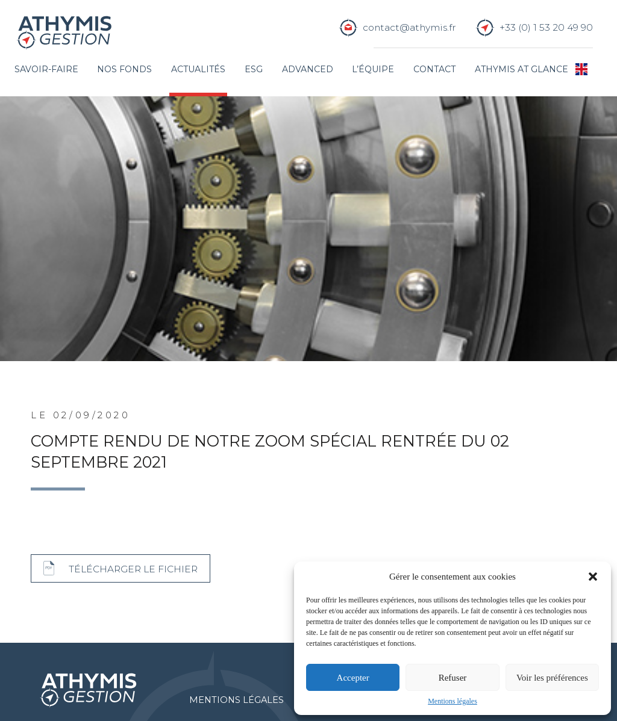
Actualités (198, 69)
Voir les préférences (552, 677)
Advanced (307, 69)
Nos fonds (124, 69)
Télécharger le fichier (133, 569)
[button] (593, 577)
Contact (434, 69)
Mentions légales (452, 701)
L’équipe (373, 69)
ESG (254, 69)
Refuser (453, 677)
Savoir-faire (46, 69)
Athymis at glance (521, 69)
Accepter (353, 677)
